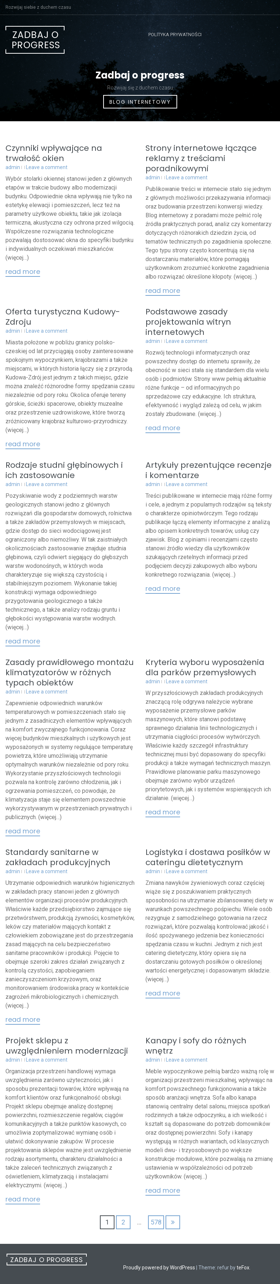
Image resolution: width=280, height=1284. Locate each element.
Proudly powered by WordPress (159, 1267)
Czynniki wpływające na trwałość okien (53, 153)
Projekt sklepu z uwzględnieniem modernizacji (66, 1045)
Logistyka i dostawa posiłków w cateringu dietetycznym (207, 857)
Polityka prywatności (175, 34)
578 (156, 1222)
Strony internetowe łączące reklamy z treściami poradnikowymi (201, 158)
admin (12, 167)
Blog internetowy (140, 102)
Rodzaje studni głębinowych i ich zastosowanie (64, 470)
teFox (243, 1267)
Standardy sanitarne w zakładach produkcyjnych (57, 857)
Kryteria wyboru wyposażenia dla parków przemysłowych (204, 667)
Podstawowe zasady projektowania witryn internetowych (188, 322)
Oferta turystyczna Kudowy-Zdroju (62, 317)
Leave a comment (46, 167)
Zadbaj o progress (36, 39)
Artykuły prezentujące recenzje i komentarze (208, 470)
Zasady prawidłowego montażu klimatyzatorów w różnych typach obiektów (69, 672)
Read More (22, 272)
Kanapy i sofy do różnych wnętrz (195, 1045)
